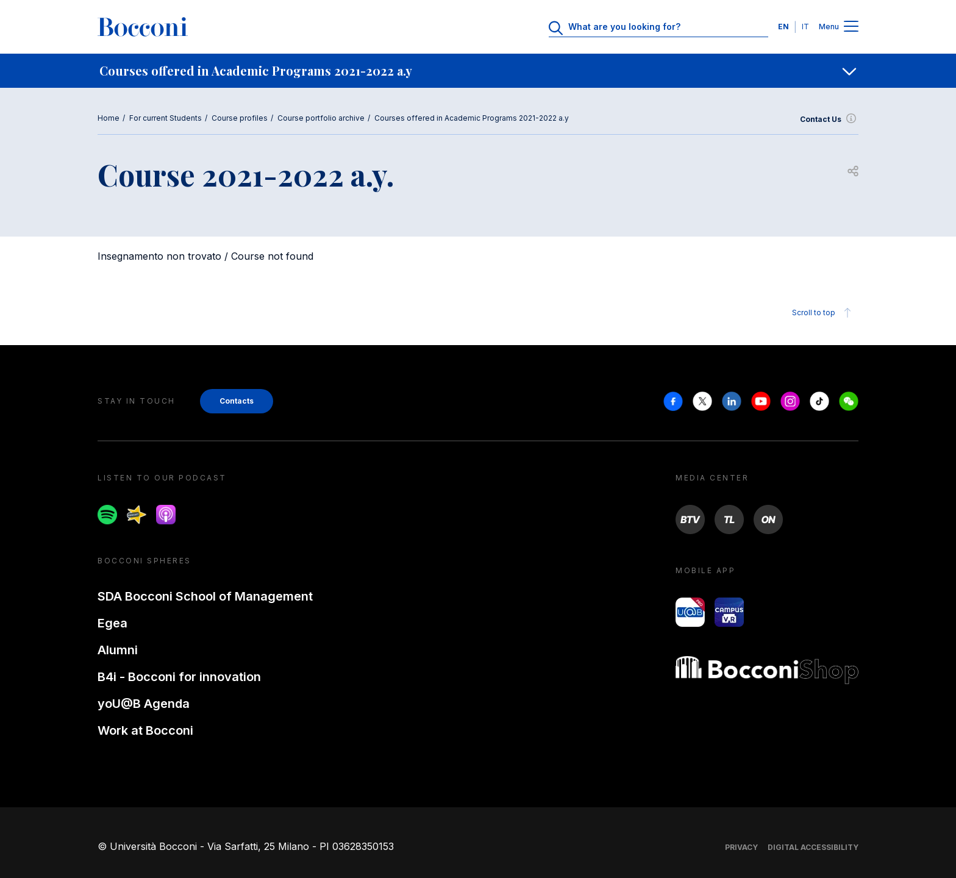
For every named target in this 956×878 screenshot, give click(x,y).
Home (109, 118)
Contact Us (829, 119)
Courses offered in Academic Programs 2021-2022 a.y (471, 118)
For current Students (165, 118)
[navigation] (478, 71)
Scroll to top (823, 312)
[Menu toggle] (851, 27)
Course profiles (240, 118)
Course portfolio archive (321, 118)
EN (783, 26)
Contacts (236, 400)
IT (805, 26)
